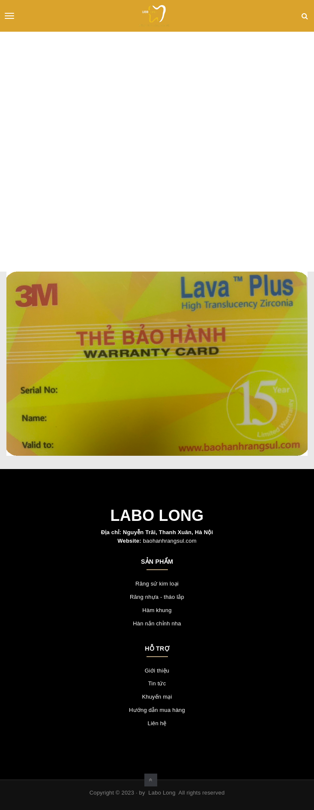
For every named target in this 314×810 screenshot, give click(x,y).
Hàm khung (156, 610)
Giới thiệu (157, 670)
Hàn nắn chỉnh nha (157, 623)
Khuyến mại (157, 696)
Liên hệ (157, 723)
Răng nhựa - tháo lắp (157, 597)
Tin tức (157, 683)
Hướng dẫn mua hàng (157, 710)
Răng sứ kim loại (157, 583)
